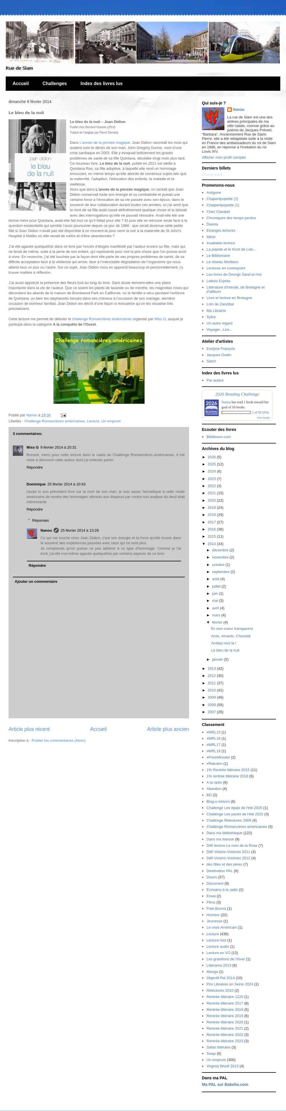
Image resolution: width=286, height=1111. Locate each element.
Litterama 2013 (218, 965)
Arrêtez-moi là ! (223, 643)
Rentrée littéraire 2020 (224, 1022)
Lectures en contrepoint (225, 268)
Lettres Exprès (218, 281)
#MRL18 (213, 751)
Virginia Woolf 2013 (222, 1066)
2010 (212, 690)
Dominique (36, 484)
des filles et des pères (224, 864)
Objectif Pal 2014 (220, 978)
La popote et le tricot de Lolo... (231, 249)
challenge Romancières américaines (102, 319)
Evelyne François (220, 348)
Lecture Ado (216, 940)
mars (217, 615)
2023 (212, 479)
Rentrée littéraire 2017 (224, 1003)
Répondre (35, 467)
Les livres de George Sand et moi (233, 274)
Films (210, 902)
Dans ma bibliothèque (224, 833)
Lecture (93, 421)
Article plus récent (29, 729)
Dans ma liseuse (220, 839)
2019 (212, 507)
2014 (212, 544)
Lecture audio (217, 946)
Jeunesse (214, 921)
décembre (221, 550)
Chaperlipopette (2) (222, 199)
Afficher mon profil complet (224, 157)
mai (215, 600)
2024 (212, 471)
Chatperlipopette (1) (222, 205)
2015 (212, 536)
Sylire (211, 317)
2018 (212, 515)
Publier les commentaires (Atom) (59, 740)
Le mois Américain (221, 927)
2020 (212, 500)
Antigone (213, 192)
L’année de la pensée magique (105, 142)
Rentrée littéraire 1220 (224, 997)
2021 (212, 493)
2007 (212, 712)
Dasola (212, 224)
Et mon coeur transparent (232, 628)
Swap (211, 1053)
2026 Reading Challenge (237, 394)
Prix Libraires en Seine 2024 (229, 984)
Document (214, 883)
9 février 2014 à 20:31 (58, 447)
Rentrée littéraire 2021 (224, 1028)
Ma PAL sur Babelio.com (225, 1084)
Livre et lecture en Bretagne (229, 298)
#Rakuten (214, 763)
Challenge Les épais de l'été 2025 (234, 808)
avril (216, 608)
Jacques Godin (218, 355)
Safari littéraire (218, 1047)
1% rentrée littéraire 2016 (227, 776)
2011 (212, 683)
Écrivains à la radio (222, 890)
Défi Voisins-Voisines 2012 (228, 858)
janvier (218, 659)
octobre (219, 564)
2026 (212, 457)
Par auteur (215, 380)
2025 (212, 464)
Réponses (40, 520)
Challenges (54, 83)
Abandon (213, 789)
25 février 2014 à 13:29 (79, 530)
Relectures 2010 (220, 990)
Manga (212, 971)
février (218, 622)
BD (209, 795)
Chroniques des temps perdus (231, 218)
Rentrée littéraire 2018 (224, 1009)
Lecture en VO (218, 953)
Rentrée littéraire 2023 (224, 1041)
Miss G (160, 319)
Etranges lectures (220, 230)
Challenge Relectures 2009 (228, 820)
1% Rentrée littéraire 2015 (228, 770)
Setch (211, 361)
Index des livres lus (101, 83)
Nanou (46, 530)
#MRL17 (213, 745)
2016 (212, 529)
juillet (217, 586)
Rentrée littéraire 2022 (224, 1035)
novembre (221, 557)
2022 (212, 486)
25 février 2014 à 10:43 (66, 484)
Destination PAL (219, 871)
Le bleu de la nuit (225, 650)
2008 (212, 705)
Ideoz (211, 237)
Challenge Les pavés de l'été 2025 (234, 814)
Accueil (21, 83)
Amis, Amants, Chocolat (230, 636)
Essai (211, 896)
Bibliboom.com (218, 437)
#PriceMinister (218, 757)
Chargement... (213, 174)
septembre (221, 572)
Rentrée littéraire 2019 (224, 1016)
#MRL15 (213, 732)
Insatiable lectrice (220, 243)
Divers (211, 877)
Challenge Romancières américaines (54, 421)
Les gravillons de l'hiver (225, 959)
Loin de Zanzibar (220, 304)
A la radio (214, 782)
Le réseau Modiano (222, 262)
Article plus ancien (168, 729)
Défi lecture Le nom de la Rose (231, 845)
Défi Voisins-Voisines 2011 (228, 852)
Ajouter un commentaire (36, 581)
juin (215, 593)
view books (263, 417)
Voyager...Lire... (219, 329)
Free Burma (216, 908)
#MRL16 (213, 738)
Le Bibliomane (218, 255)
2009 (212, 697)
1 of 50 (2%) (260, 412)
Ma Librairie (216, 311)
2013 (212, 668)
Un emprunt (111, 421)
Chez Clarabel (218, 211)
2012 (212, 676)
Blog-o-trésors (218, 801)
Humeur (213, 915)
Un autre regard (219, 323)
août (216, 579)
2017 (212, 522)
